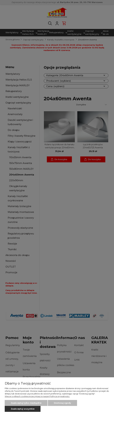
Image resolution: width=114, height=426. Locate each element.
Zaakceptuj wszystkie (22, 409)
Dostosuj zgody (62, 403)
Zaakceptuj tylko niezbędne (26, 403)
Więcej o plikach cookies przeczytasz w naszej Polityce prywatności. (37, 396)
